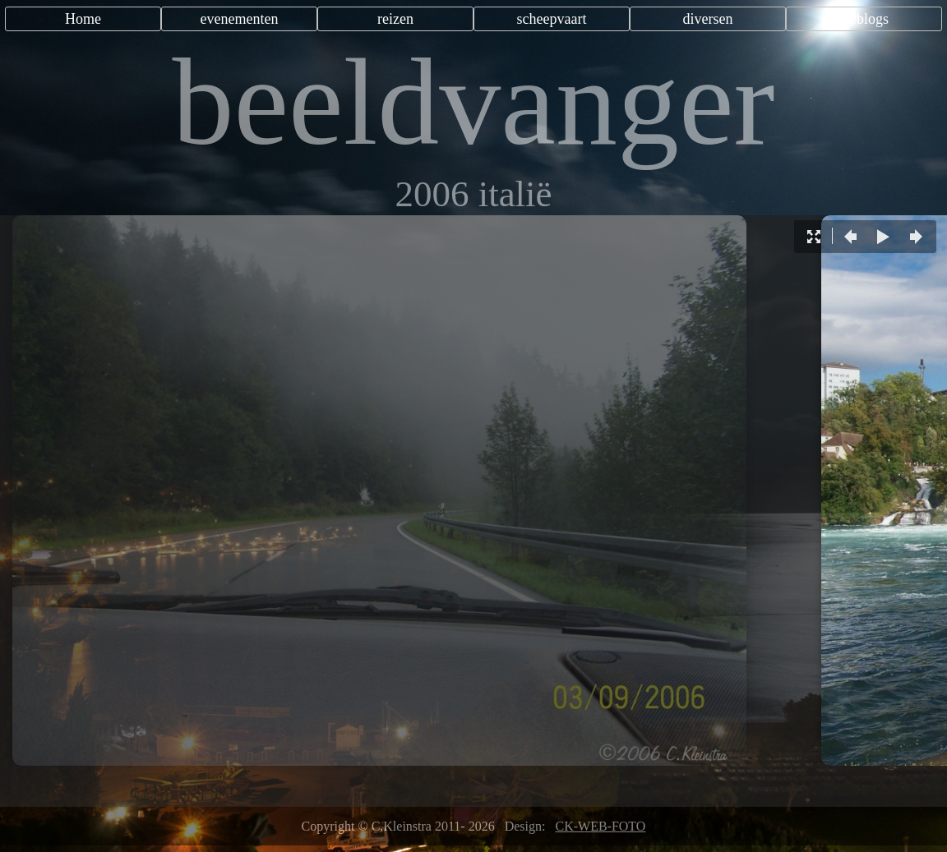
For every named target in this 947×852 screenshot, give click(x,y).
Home (83, 19)
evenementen (240, 19)
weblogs (864, 19)
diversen (708, 19)
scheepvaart (552, 19)
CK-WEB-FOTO (600, 826)
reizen (395, 19)
